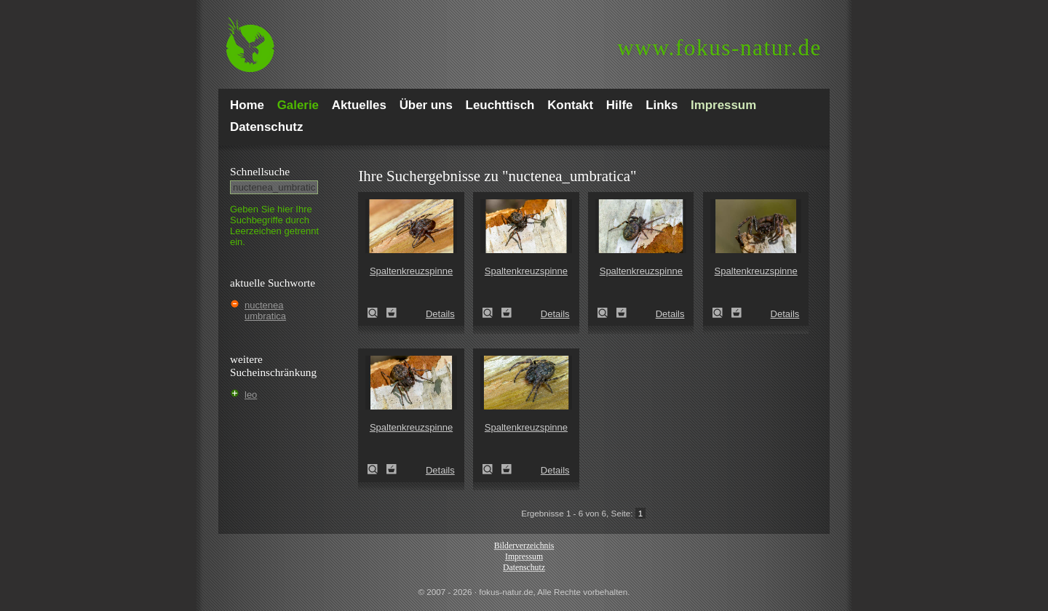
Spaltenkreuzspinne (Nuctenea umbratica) (377, 313)
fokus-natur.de (719, 47)
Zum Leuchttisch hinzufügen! (391, 313)
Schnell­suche (260, 171)
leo (251, 394)
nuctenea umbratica (265, 311)
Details (440, 313)
